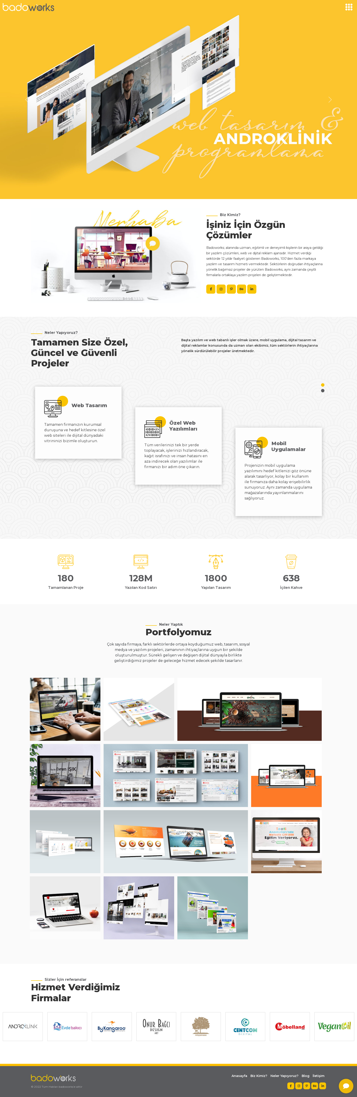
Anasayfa (239, 1076)
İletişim (318, 1076)
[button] (322, 385)
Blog (305, 1076)
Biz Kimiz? (258, 1076)
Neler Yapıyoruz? (284, 1076)
